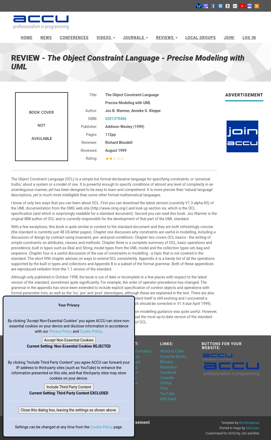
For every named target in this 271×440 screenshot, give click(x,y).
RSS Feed (168, 399)
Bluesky (166, 362)
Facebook (168, 372)
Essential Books (173, 356)
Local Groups (201, 37)
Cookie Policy (91, 331)
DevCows (252, 428)
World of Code (171, 351)
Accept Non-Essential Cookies (69, 340)
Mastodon (168, 367)
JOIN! (229, 37)
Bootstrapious (249, 423)
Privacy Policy (60, 331)
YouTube (167, 394)
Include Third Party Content (68, 387)
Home (27, 37)
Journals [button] (135, 37)
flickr (164, 388)
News (46, 37)
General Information (135, 351)
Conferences (74, 37)
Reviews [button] (166, 37)
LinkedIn (167, 378)
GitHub (165, 383)
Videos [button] (106, 37)
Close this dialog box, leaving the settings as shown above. (69, 410)
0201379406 (116, 119)
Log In (249, 37)
